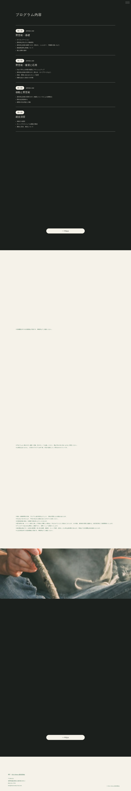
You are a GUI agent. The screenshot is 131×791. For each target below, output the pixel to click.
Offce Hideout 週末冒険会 (18, 774)
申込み (65, 231)
